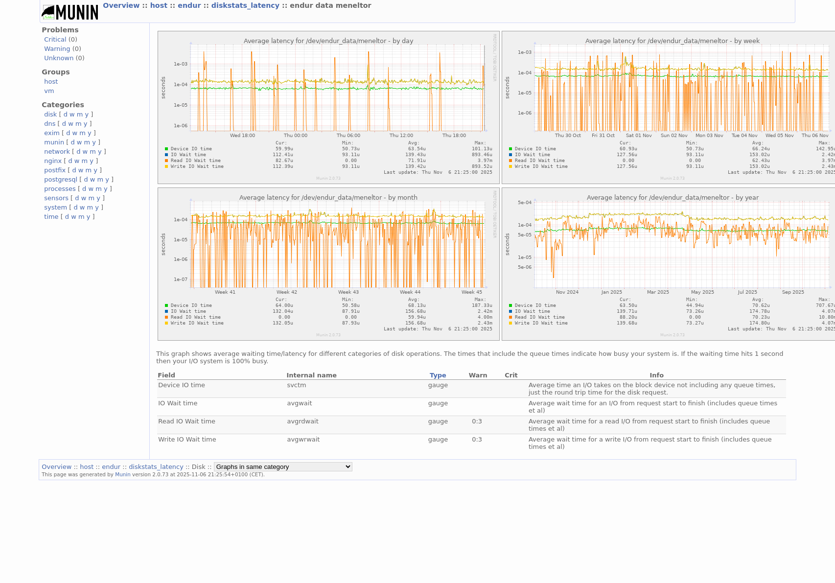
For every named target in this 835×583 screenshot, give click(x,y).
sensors (56, 198)
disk (50, 114)
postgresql (60, 179)
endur (190, 5)
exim (52, 133)
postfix (55, 170)
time (51, 216)
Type (438, 375)
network (57, 151)
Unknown (58, 58)
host (160, 5)
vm (49, 90)
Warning (57, 48)
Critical (55, 39)
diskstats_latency (246, 5)
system (55, 207)
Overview (122, 5)
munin (54, 142)
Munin (123, 474)
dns (49, 123)
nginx (53, 160)
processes (60, 188)
